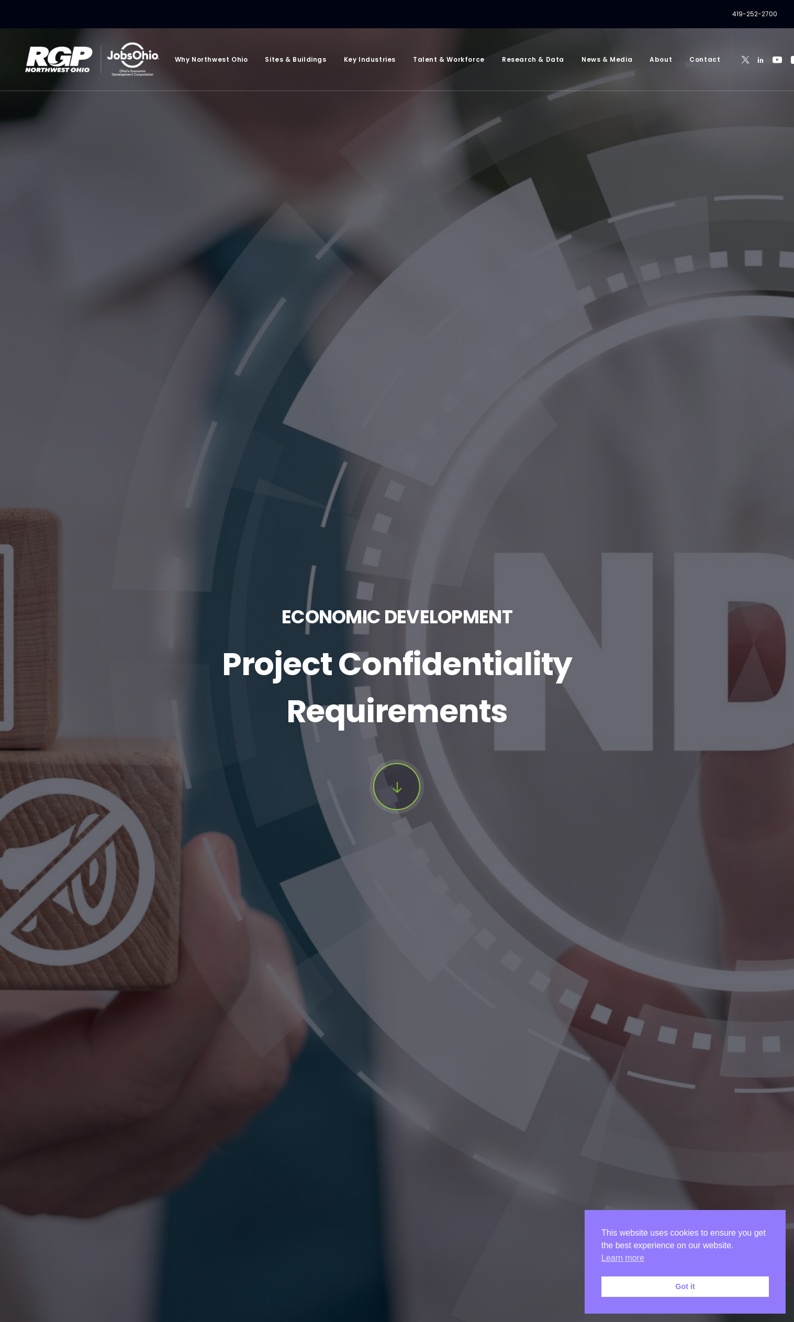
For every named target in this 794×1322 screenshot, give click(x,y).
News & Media (590, 59)
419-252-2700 (754, 13)
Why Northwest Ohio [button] (194, 59)
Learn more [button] (622, 1257)
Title (106, 1083)
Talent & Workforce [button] (432, 59)
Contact (688, 59)
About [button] (644, 59)
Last (412, 1057)
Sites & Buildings (279, 59)
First (85, 1057)
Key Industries (353, 59)
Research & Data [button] (516, 59)
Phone (436, 1134)
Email (108, 1134)
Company (445, 1083)
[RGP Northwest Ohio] (84, 59)
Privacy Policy (203, 1280)
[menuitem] (754, 14)
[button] (728, 59)
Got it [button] (685, 1286)
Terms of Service (286, 1301)
